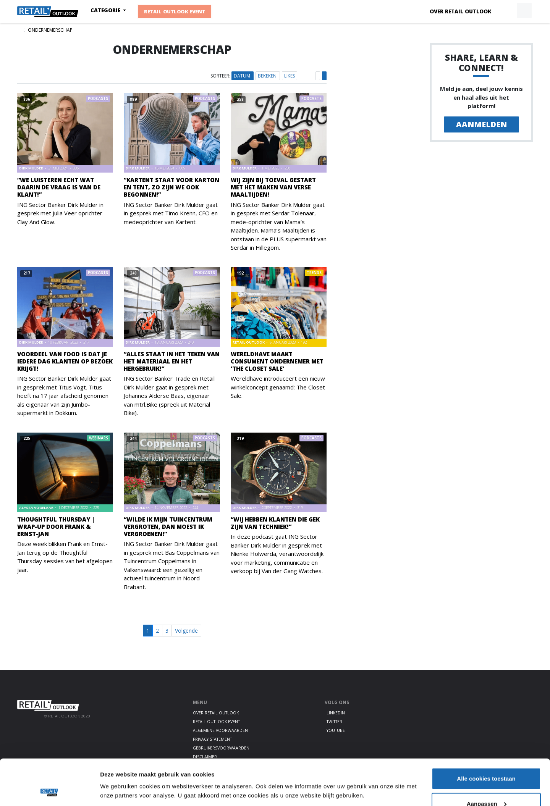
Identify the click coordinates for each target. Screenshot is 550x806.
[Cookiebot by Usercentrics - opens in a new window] (49, 791)
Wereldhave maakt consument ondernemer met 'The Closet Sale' (277, 361)
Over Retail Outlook (460, 11)
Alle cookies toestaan (486, 735)
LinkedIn (336, 713)
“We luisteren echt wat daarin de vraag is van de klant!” (58, 187)
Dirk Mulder (31, 168)
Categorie (106, 10)
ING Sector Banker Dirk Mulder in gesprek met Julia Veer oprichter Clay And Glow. (60, 213)
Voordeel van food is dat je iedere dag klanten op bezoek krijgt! (65, 361)
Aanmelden (481, 124)
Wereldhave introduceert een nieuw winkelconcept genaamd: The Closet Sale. (278, 387)
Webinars (98, 438)
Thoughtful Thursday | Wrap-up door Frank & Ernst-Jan (56, 526)
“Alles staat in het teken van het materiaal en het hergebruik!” (172, 361)
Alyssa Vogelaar (36, 507)
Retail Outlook (249, 342)
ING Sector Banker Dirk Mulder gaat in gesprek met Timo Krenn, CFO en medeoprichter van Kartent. (171, 213)
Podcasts (98, 98)
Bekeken (268, 76)
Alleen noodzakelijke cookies (486, 785)
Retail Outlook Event (175, 11)
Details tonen (118, 773)
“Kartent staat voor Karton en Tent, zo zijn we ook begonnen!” (171, 187)
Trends (314, 272)
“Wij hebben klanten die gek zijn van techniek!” (275, 522)
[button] (506, 11)
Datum (242, 76)
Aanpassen (486, 761)
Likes (289, 76)
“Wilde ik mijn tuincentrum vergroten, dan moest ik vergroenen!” (168, 526)
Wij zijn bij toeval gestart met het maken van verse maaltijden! (273, 187)
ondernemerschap (50, 30)
